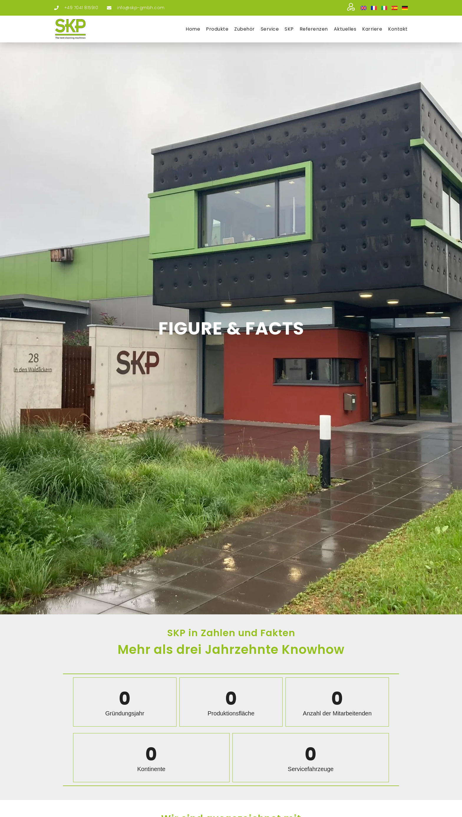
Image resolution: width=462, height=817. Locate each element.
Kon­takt (398, 29)
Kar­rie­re (372, 29)
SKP (289, 29)
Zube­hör (244, 29)
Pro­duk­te (217, 29)
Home (193, 29)
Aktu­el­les (345, 29)
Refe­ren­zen (314, 29)
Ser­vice (270, 29)
